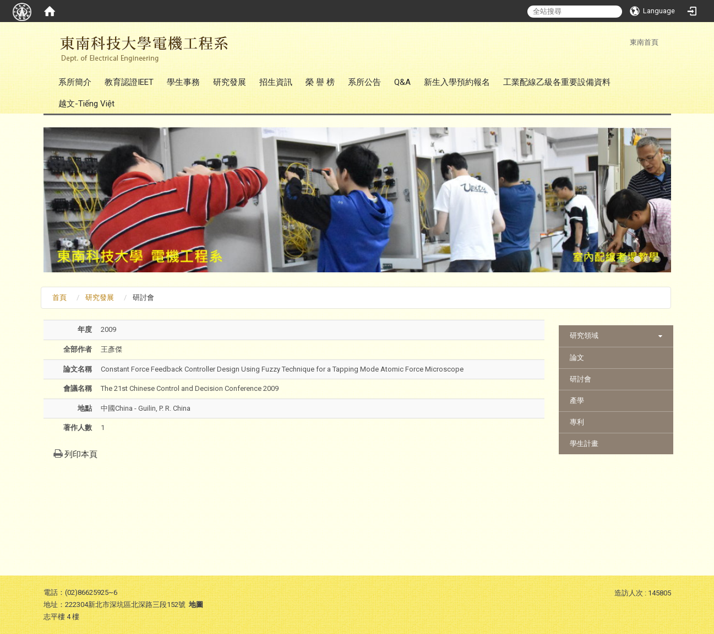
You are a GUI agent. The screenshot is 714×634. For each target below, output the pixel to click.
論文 (577, 357)
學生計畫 (584, 443)
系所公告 (364, 82)
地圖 (196, 604)
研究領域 (584, 335)
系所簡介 (74, 82)
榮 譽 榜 (320, 82)
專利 (577, 422)
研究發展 (229, 82)
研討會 (580, 379)
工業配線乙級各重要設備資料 (557, 82)
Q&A (402, 82)
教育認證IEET (129, 82)
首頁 (59, 297)
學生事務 (183, 82)
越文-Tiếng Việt (86, 104)
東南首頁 (644, 42)
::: (624, 42)
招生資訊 (275, 82)
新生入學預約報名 (457, 82)
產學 (577, 400)
